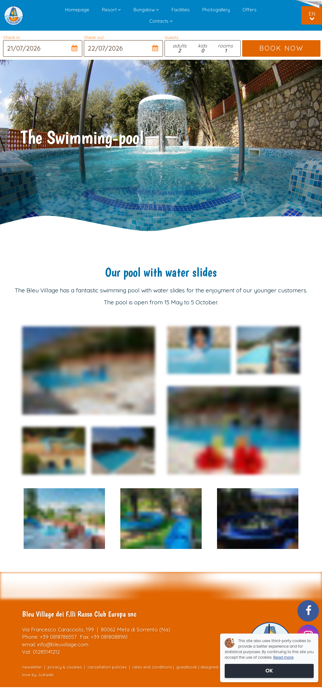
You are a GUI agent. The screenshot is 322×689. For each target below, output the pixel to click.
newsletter (32, 666)
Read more (283, 657)
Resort (111, 10)
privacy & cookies (65, 666)
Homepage (77, 10)
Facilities (181, 10)
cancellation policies (107, 666)
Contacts (161, 21)
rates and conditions (152, 666)
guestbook (186, 666)
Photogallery (216, 10)
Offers (249, 10)
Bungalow (146, 10)
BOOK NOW (281, 48)
